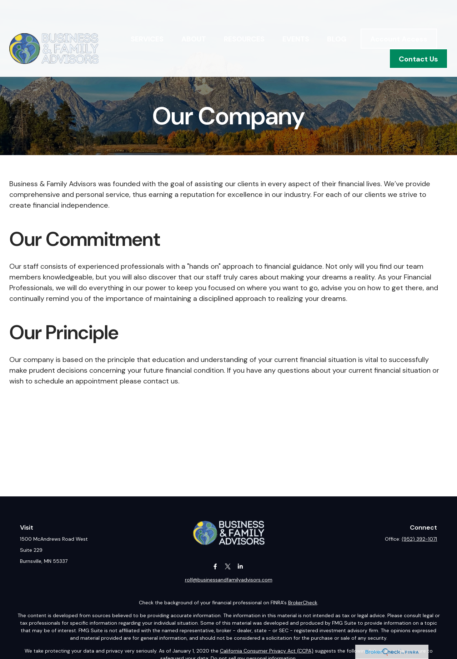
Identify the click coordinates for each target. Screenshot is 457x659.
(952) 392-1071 (419, 539)
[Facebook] (215, 566)
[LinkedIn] (240, 566)
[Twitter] (228, 566)
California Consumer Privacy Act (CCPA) (266, 651)
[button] (147, 18)
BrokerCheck (302, 602)
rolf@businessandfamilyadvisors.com (228, 579)
